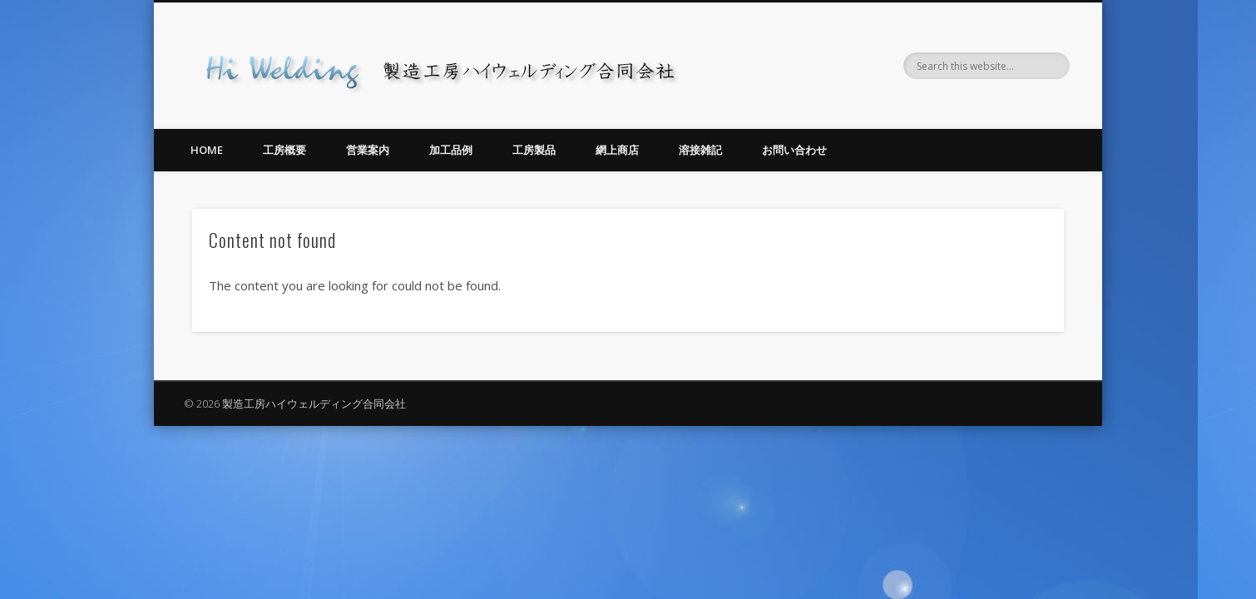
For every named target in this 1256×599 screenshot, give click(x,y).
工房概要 (284, 149)
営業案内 (367, 149)
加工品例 (450, 149)
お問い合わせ (794, 149)
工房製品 (534, 149)
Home (206, 149)
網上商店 (617, 149)
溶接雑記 (700, 149)
